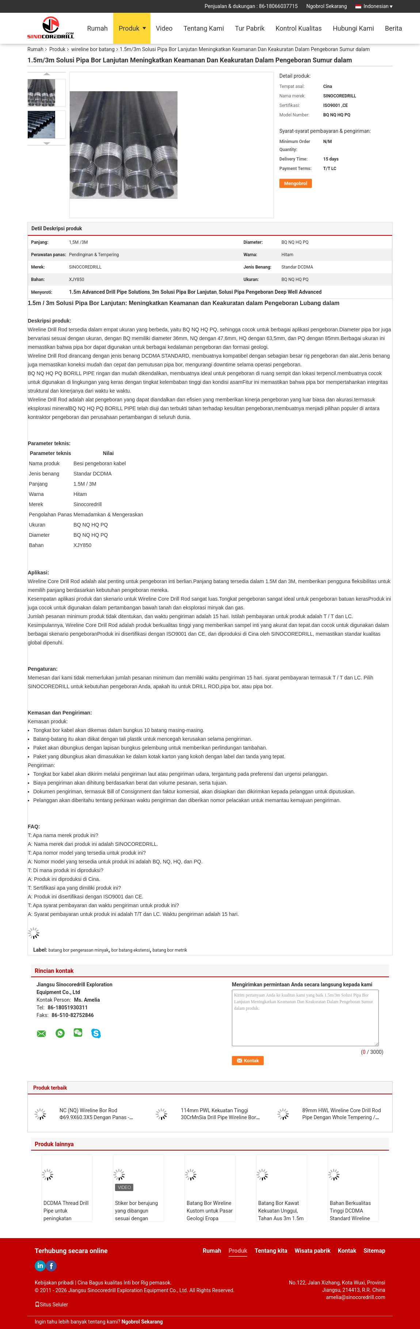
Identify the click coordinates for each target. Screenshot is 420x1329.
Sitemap (374, 1250)
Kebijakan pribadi (54, 1283)
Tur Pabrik (249, 28)
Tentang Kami (203, 28)
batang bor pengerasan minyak (78, 950)
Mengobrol (295, 183)
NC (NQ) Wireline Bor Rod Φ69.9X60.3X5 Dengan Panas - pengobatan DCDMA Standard (94, 1117)
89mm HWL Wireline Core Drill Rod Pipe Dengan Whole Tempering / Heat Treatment (341, 1117)
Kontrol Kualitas (298, 28)
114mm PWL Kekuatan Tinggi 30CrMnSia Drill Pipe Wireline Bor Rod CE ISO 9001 (218, 1117)
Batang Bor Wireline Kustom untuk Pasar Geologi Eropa (210, 1210)
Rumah (97, 28)
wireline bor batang (93, 49)
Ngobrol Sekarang (326, 6)
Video (164, 28)
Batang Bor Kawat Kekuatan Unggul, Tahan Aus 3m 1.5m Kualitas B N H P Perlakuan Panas (281, 1218)
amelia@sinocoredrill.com (355, 1297)
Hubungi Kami (353, 28)
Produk (129, 28)
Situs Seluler (51, 1304)
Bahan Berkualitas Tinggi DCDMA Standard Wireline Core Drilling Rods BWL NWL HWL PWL (353, 1218)
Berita (393, 28)
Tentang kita (271, 1250)
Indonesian (378, 6)
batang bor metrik (170, 950)
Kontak (347, 1250)
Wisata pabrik (313, 1250)
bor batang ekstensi (130, 950)
